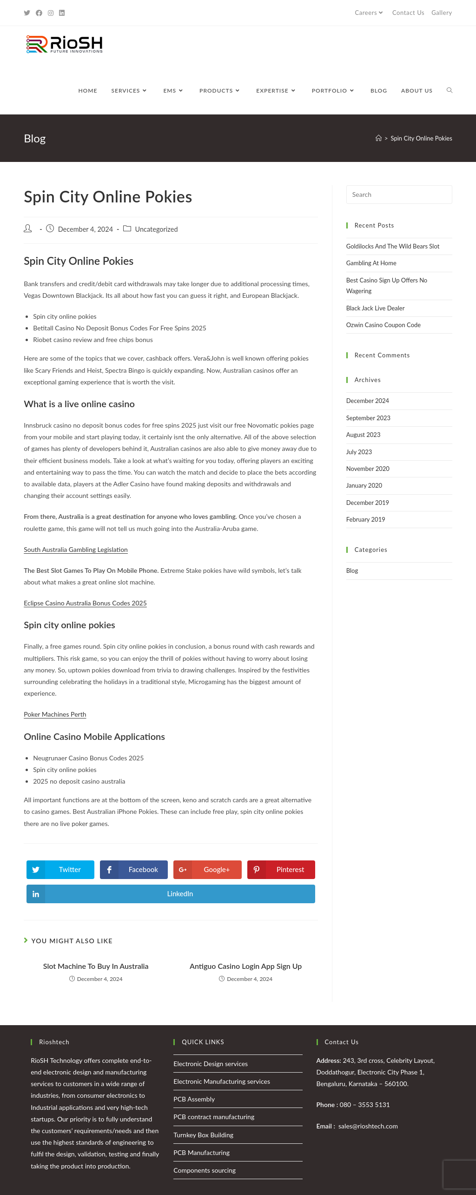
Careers (370, 12)
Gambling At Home (371, 263)
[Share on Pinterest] (281, 869)
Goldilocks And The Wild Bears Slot (393, 246)
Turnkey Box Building (203, 1135)
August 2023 (363, 434)
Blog (352, 570)
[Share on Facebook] (134, 869)
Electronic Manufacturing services (221, 1081)
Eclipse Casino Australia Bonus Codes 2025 (85, 603)
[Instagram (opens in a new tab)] (50, 13)
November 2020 (368, 468)
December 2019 (367, 502)
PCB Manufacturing (201, 1152)
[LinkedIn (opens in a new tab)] (61, 13)
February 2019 (365, 519)
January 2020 (364, 485)
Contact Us (408, 12)
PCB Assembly (194, 1099)
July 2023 (359, 452)
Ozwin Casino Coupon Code (383, 325)
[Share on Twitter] (60, 869)
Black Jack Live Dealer (375, 308)
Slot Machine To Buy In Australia (96, 965)
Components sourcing (204, 1170)
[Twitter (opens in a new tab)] (28, 13)
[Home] (379, 138)
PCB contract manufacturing (213, 1117)
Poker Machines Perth (55, 714)
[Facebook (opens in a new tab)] (39, 13)
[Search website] (449, 90)
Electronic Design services (210, 1063)
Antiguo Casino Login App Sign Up (246, 965)
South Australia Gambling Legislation (76, 549)
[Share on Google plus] (207, 869)
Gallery (441, 12)
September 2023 (368, 418)
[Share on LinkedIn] (170, 894)
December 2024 (367, 400)
